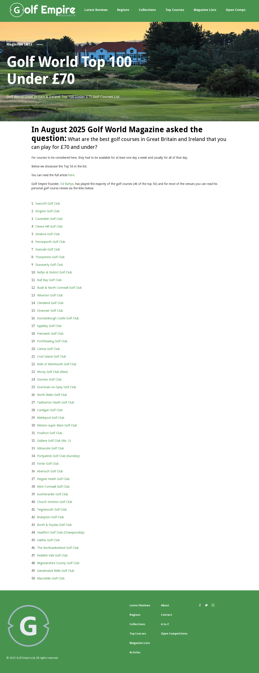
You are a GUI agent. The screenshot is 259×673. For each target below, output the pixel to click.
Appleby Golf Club (49, 326)
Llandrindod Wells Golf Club (55, 570)
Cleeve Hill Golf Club (49, 226)
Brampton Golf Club (50, 517)
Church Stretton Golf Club (54, 502)
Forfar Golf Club (48, 463)
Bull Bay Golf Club (49, 280)
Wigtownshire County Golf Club (58, 563)
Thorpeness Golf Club (50, 257)
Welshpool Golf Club (50, 417)
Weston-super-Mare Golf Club (57, 425)
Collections (147, 10)
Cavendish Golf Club (49, 219)
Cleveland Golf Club (50, 303)
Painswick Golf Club (50, 333)
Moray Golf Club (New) (52, 372)
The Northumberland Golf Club (58, 548)
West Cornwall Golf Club (53, 486)
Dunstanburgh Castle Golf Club (58, 318)
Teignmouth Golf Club (52, 509)
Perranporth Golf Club (50, 241)
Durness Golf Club (49, 379)
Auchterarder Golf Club (52, 494)
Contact (166, 614)
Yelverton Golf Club (50, 295)
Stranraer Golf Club (50, 310)
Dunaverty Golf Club (49, 264)
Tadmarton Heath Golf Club (55, 402)
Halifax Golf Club (48, 540)
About (165, 605)
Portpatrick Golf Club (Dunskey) (58, 456)
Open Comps (235, 10)
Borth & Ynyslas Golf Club (54, 525)
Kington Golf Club (47, 211)
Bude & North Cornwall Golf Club (59, 287)
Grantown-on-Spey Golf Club (56, 387)
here (71, 175)
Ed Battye (67, 184)
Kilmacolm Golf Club (50, 448)
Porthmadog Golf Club (52, 341)
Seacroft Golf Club (47, 203)
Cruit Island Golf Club (51, 356)
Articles (135, 652)
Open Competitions (174, 633)
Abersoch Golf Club (50, 471)
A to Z (165, 624)
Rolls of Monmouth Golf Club (56, 364)
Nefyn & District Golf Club (54, 272)
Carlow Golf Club (48, 349)
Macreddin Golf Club (51, 578)
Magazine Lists (205, 10)
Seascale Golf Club (47, 249)
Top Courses (174, 10)
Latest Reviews (96, 10)
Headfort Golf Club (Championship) (60, 532)
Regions (123, 10)
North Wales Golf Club (52, 394)
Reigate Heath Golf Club (53, 479)
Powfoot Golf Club (49, 433)
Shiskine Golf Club (47, 234)
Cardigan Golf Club (50, 410)
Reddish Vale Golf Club (52, 555)
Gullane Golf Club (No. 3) (54, 440)
